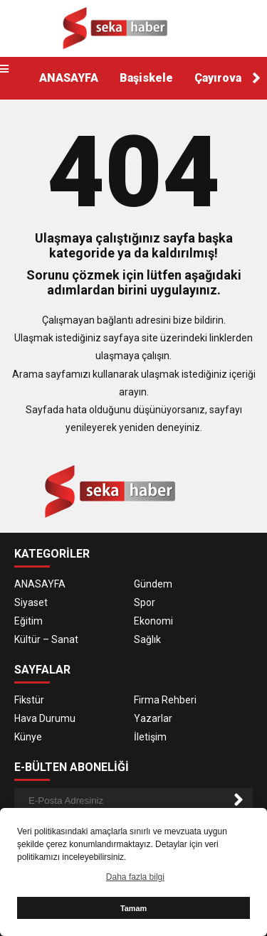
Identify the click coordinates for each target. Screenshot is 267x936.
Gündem (153, 584)
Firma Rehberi (165, 700)
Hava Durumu (44, 718)
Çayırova (217, 78)
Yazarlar (153, 718)
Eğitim (28, 621)
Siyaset (31, 602)
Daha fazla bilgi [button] (135, 877)
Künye (28, 737)
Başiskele (146, 78)
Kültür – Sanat (46, 639)
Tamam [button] (133, 908)
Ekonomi (153, 621)
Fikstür (29, 700)
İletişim (150, 737)
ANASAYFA (68, 78)
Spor (144, 602)
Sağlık (147, 639)
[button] (256, 78)
